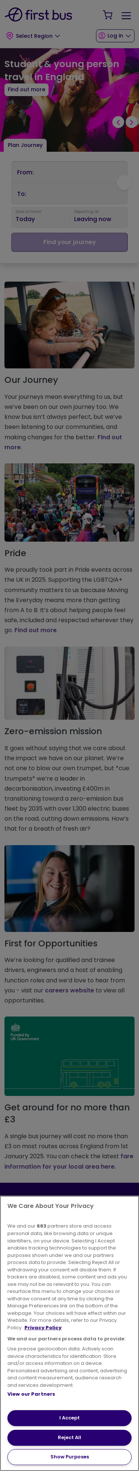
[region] (69, 1333)
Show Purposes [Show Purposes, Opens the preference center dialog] (69, 1456)
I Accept (69, 1417)
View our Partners (31, 1394)
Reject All (69, 1437)
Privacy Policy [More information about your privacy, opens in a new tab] (43, 1327)
